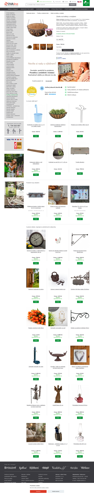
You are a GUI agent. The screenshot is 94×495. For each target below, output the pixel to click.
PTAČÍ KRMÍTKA (10, 13)
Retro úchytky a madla (11, 83)
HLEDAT (72, 4)
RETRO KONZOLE (11, 80)
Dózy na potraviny (10, 51)
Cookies (41, 482)
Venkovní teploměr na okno (36, 289)
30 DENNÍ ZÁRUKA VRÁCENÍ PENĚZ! (65, 33)
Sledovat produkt (67, 50)
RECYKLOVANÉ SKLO (11, 78)
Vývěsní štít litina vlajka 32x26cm (80, 289)
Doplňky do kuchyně (11, 48)
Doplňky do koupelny (11, 46)
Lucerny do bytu (10, 66)
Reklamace (24, 476)
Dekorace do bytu (10, 35)
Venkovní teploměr (27, 9)
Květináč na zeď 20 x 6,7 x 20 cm (58, 162)
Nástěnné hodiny (10, 67)
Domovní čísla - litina (11, 45)
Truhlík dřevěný (80, 162)
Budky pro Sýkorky (10, 14)
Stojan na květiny (10, 88)
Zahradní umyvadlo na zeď (57, 328)
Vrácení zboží (25, 478)
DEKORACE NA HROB (81, 9)
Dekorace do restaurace (12, 37)
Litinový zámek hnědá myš (58, 289)
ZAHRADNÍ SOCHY (11, 24)
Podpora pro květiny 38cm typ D (80, 124)
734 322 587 (58, 1)
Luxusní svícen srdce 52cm (36, 444)
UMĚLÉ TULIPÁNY (11, 17)
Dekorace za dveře (10, 38)
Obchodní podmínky (44, 478)
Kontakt (66, 1)
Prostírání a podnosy (11, 77)
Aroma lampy (9, 29)
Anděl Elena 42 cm (58, 405)
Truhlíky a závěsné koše (12, 94)
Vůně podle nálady (10, 102)
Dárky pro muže (10, 33)
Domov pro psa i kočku (11, 43)
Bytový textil (9, 32)
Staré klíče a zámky (11, 86)
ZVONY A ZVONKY (11, 19)
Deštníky (8, 40)
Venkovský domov (30, 13)
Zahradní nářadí (10, 110)
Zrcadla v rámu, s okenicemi (13, 115)
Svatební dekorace (10, 90)
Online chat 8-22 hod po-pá (45, 1)
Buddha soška (9, 30)
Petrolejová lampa (10, 72)
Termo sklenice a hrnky (11, 93)
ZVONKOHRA (9, 117)
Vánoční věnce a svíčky (12, 99)
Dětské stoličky (10, 42)
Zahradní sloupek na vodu (36, 366)
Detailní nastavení (55, 491)
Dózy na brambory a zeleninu (13, 50)
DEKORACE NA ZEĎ (11, 25)
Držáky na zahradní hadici (12, 53)
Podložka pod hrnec (11, 74)
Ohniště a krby (9, 70)
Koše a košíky (9, 62)
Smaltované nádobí (11, 85)
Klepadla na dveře (10, 61)
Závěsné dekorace (10, 114)
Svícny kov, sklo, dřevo (11, 91)
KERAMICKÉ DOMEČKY (12, 59)
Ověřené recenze (43, 474)
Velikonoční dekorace (11, 101)
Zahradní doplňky (10, 109)
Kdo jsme (23, 482)
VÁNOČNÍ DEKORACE (12, 96)
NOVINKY (8, 69)
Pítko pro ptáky (56, 9)
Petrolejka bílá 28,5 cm (80, 444)
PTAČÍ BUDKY (69, 9)
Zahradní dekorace (10, 107)
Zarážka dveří (9, 112)
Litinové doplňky (10, 64)
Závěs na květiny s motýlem (57, 13)
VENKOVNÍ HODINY (11, 22)
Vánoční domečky (10, 98)
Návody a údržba (25, 474)
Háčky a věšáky (10, 54)
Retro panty (9, 82)
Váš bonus (74, 1)
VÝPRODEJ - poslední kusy (13, 106)
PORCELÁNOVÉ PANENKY (13, 75)
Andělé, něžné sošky (11, 27)
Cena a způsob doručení (27, 480)
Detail (35, 136)
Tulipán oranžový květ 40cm (36, 328)
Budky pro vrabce (10, 16)
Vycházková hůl (10, 104)
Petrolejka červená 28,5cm (80, 405)
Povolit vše (38, 491)
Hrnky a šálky (9, 56)
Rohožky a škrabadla (11, 21)
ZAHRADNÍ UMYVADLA (42, 9)
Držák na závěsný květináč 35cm (80, 328)
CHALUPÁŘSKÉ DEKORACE (13, 58)
